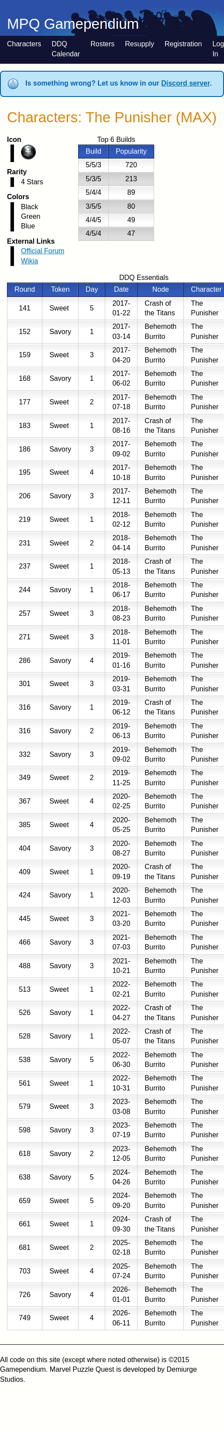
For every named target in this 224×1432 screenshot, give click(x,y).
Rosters (102, 44)
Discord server (185, 83)
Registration (183, 44)
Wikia (29, 261)
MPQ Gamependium (73, 24)
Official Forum (42, 251)
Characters (24, 44)
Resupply (139, 44)
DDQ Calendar (66, 48)
